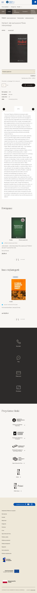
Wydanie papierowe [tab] (18, 71)
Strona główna (5, 6)
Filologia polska (20, 18)
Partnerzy (4, 527)
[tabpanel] (18, 234)
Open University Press (6, 533)
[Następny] (22, 259)
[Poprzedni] (14, 259)
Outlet (3, 11)
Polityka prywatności (6, 540)
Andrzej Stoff (11, 30)
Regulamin (4, 546)
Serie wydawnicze (16, 11)
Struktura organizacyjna (6, 553)
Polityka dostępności (6, 543)
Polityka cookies (5, 537)
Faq (18, 359)
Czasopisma (25, 11)
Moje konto (4, 520)
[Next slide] (33, 109)
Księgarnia (13, 6)
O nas (3, 530)
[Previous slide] (4, 109)
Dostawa (18, 389)
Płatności (18, 374)
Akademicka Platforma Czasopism (9, 510)
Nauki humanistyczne (11, 18)
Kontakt (18, 343)
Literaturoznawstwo (29, 18)
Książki (18, 6)
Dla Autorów (4, 514)
